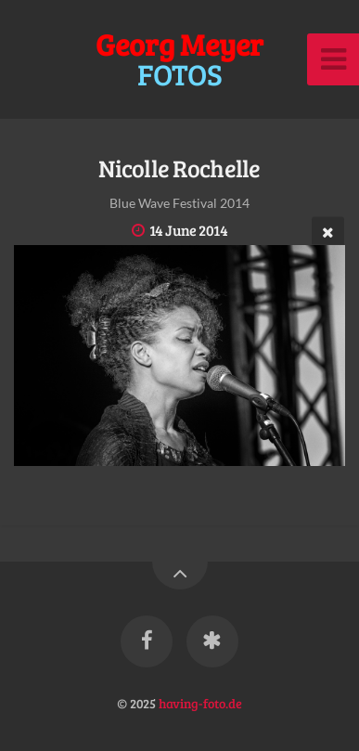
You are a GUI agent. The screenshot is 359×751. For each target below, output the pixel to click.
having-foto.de (200, 702)
